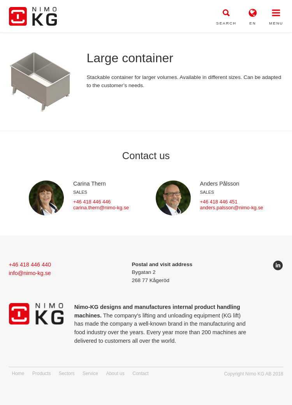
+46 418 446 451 (218, 202)
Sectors (67, 373)
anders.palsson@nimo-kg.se (231, 207)
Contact (140, 373)
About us (115, 373)
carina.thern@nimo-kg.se (101, 207)
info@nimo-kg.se (30, 273)
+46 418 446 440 (30, 264)
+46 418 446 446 (92, 202)
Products (41, 373)
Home (18, 373)
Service (90, 373)
